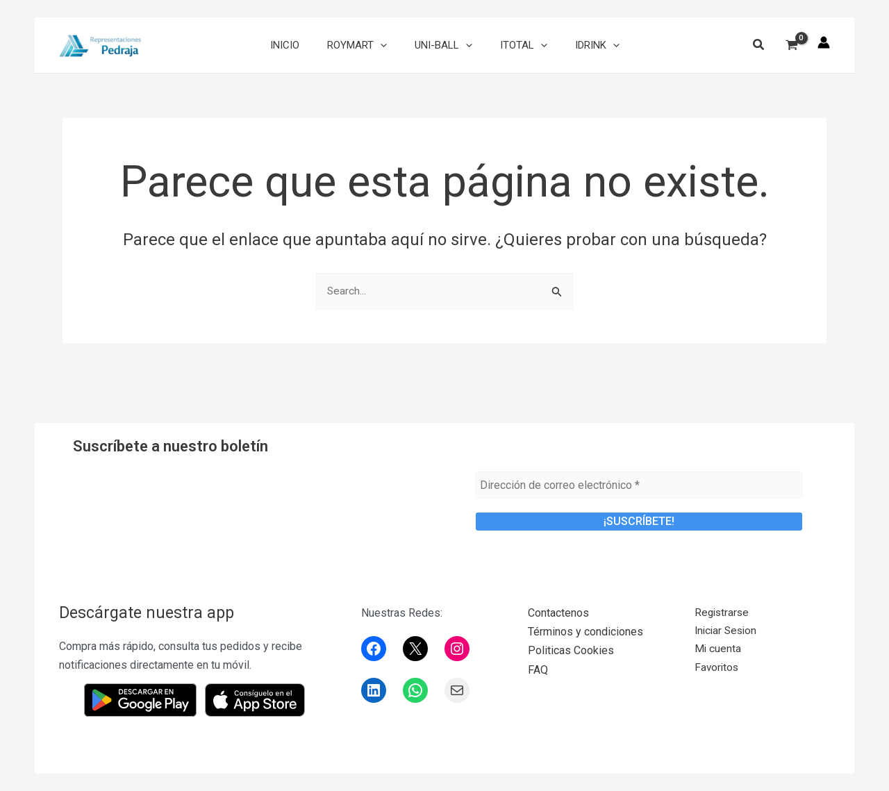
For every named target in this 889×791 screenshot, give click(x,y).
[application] (387, 45)
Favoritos (717, 669)
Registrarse (723, 612)
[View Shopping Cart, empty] (791, 45)
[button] (759, 46)
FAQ (538, 669)
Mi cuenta (718, 650)
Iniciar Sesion (728, 631)
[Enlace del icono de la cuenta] (823, 42)
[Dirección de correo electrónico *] (639, 485)
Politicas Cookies (571, 650)
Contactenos (558, 612)
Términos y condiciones (585, 631)
